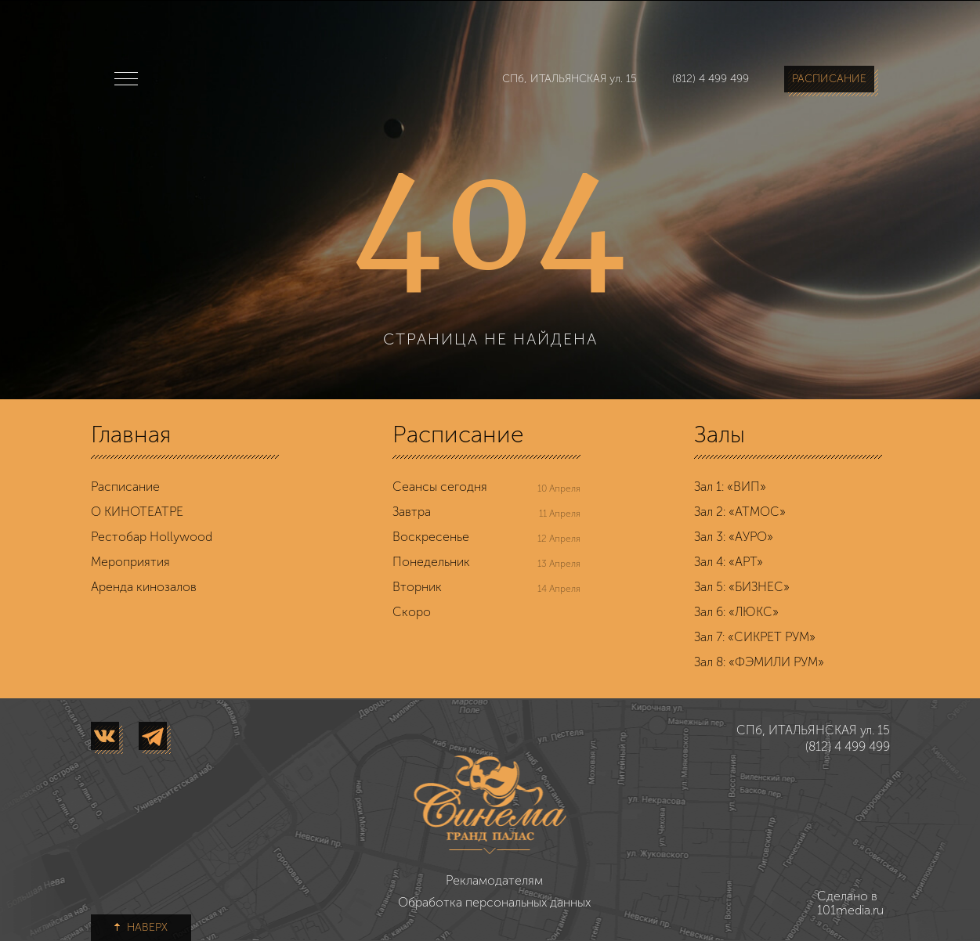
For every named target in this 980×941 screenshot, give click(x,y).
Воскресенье (430, 536)
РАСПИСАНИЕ (829, 78)
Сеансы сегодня (439, 486)
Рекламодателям (494, 880)
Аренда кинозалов (144, 586)
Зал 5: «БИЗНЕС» (742, 586)
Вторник (417, 586)
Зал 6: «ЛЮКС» (736, 611)
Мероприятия (130, 561)
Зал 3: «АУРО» (733, 536)
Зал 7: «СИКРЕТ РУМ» (754, 636)
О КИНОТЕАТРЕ (137, 511)
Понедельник (431, 561)
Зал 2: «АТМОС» (740, 511)
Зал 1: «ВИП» (730, 486)
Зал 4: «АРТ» (728, 561)
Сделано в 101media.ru (836, 903)
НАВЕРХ (141, 927)
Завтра (411, 511)
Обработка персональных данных (494, 902)
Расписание (125, 486)
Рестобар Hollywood (151, 536)
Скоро (411, 611)
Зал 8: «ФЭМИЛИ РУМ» (759, 661)
